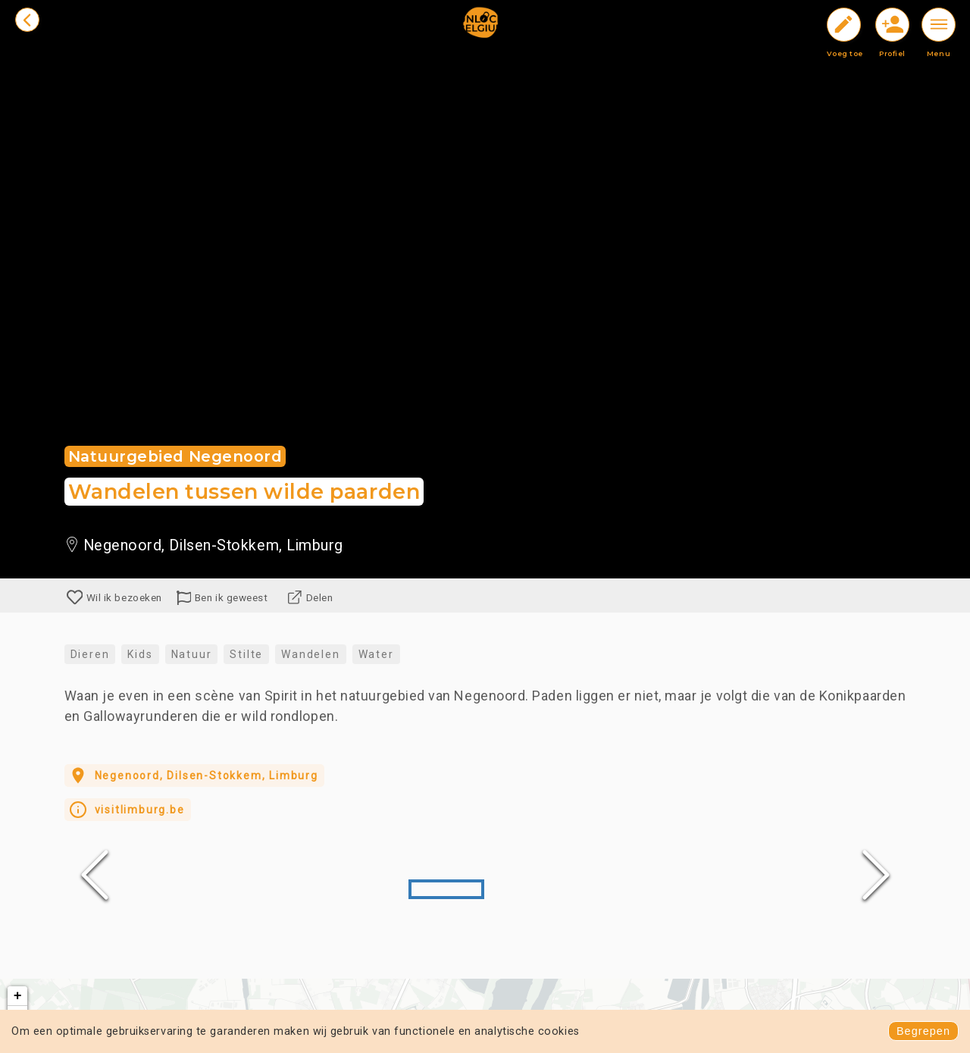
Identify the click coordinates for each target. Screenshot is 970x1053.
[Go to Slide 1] (446, 889)
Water (376, 654)
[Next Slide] (876, 874)
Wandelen (310, 654)
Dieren (90, 654)
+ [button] (18, 996)
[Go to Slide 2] (524, 889)
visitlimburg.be (126, 809)
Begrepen (923, 1031)
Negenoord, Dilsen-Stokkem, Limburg (192, 775)
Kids (139, 654)
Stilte (246, 654)
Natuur (191, 654)
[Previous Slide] (94, 874)
